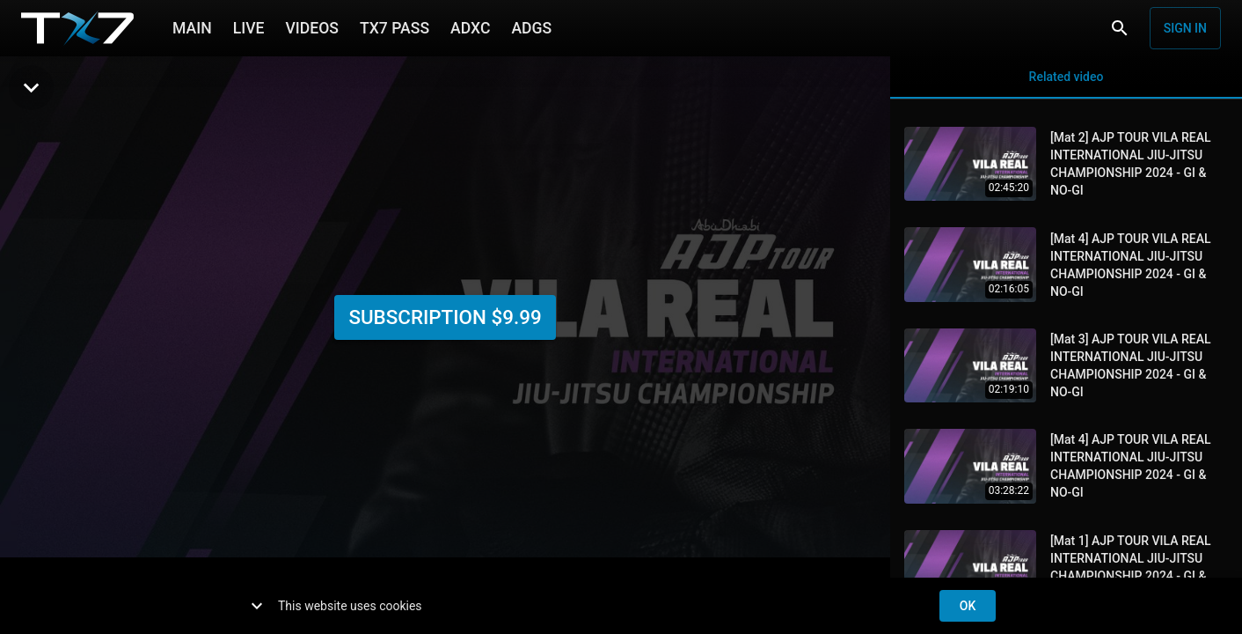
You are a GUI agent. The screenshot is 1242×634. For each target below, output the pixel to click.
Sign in (1185, 28)
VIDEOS (311, 26)
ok (967, 606)
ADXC (470, 26)
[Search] (1120, 28)
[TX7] (77, 28)
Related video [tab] (1066, 77)
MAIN (192, 26)
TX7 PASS (394, 26)
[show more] (257, 606)
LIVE (249, 26)
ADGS (531, 26)
